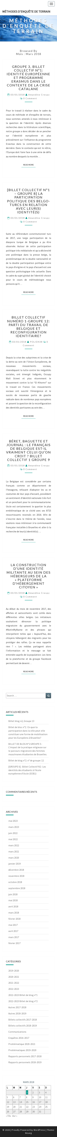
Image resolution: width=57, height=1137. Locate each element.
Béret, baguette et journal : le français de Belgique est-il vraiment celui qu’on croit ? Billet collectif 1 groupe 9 (28, 450)
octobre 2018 (15, 882)
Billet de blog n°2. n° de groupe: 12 (26, 760)
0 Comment (30, 98)
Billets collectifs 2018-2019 (22, 1025)
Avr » (14, 1115)
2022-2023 (13, 988)
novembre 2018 (16, 875)
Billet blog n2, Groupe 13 (21, 721)
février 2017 (14, 943)
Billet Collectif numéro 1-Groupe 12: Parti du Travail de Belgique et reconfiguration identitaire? (28, 326)
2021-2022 (13, 982)
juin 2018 (12, 894)
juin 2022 (12, 833)
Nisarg (28, 1133)
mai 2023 (13, 820)
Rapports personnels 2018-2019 (24, 1062)
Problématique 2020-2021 (21, 1044)
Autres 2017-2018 (17, 1007)
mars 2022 (13, 845)
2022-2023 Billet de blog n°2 (23, 1001)
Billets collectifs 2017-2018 (22, 1019)
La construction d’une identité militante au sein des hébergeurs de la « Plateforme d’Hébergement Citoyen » (29, 576)
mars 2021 (13, 851)
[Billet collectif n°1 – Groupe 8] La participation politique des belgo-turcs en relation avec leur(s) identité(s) (28, 201)
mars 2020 (13, 857)
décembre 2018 (16, 869)
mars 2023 (13, 826)
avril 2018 (13, 906)
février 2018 (14, 918)
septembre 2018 (16, 888)
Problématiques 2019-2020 (22, 1050)
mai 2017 (13, 924)
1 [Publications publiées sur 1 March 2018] (27, 1092)
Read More (29, 164)
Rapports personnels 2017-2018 (24, 1056)
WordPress (39, 1130)
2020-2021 (13, 976)
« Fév (8, 1115)
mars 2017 (13, 937)
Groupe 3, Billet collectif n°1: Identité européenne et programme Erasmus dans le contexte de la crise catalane (28, 77)
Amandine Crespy (39, 94)
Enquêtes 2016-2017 (18, 1037)
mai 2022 (13, 839)
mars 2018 (13, 912)
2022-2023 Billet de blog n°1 (23, 995)
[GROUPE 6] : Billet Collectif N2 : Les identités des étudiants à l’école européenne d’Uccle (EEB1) (27, 770)
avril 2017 (13, 931)
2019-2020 (13, 970)
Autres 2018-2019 (17, 1013)
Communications (17, 1031)
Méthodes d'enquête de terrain (26, 11)
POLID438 (36, 341)
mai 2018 (13, 900)
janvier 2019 (14, 863)
